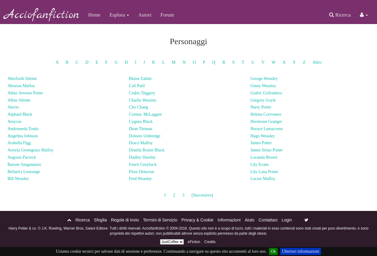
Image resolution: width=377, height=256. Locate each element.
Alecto (13, 107)
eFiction (194, 242)
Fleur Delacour (141, 171)
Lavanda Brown (263, 157)
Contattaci (267, 220)
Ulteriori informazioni (300, 251)
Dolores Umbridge (145, 136)
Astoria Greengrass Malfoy (30, 150)
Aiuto (249, 220)
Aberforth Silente (22, 78)
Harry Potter (260, 107)
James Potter (261, 143)
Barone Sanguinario (24, 164)
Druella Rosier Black (147, 150)
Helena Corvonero (265, 114)
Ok (273, 251)
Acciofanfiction (42, 15)
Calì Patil (137, 86)
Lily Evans (259, 164)
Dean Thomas (141, 128)
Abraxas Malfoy (21, 86)
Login (287, 220)
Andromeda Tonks (23, 128)
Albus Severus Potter (25, 93)
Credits (210, 242)
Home (94, 15)
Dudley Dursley (142, 157)
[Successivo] (202, 195)
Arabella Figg (19, 143)
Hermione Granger (266, 121)
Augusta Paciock (22, 157)
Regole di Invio (125, 220)
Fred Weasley (140, 178)
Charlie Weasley (143, 100)
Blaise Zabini (140, 78)
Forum (167, 15)
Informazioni (229, 220)
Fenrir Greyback (143, 164)
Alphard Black (20, 114)
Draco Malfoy (141, 143)
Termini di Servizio (160, 220)
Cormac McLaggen (145, 114)
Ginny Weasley (263, 86)
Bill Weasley (18, 178)
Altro (317, 62)
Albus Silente (19, 100)
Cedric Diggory (142, 93)
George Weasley (264, 78)
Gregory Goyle (263, 100)
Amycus (15, 121)
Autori (144, 15)
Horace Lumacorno (266, 128)
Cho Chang (138, 107)
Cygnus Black (141, 121)
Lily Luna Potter (264, 171)
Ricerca (340, 15)
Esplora (119, 15)
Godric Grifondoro (266, 93)
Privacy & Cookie (197, 220)
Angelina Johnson (23, 136)
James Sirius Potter (266, 150)
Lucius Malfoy (262, 178)
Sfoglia (100, 220)
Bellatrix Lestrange (24, 171)
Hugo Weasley (262, 136)
